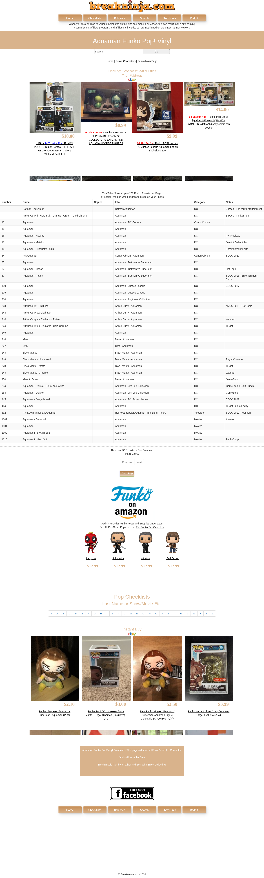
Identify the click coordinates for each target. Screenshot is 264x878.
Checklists (94, 18)
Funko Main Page (147, 61)
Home (70, 18)
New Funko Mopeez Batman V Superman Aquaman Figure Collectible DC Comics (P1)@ (157, 715)
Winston (145, 558)
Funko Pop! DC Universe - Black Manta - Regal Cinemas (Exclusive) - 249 (106, 715)
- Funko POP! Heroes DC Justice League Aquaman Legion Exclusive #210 (157, 147)
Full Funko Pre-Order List (150, 527)
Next (139, 462)
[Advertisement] (132, 841)
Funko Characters (126, 61)
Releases (119, 18)
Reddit (194, 18)
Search (144, 18)
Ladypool (91, 558)
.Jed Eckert (172, 558)
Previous (127, 462)
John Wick (118, 558)
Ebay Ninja (169, 18)
